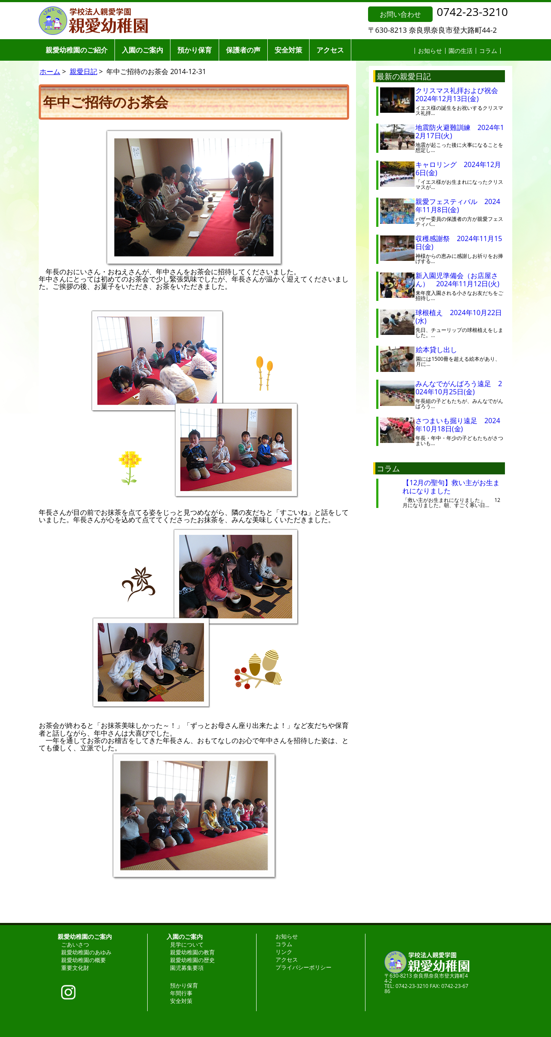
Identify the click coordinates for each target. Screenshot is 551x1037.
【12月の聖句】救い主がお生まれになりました (451, 486)
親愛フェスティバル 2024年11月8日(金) (457, 205)
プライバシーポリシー (303, 967)
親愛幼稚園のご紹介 (77, 50)
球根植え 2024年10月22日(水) (458, 316)
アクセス (330, 50)
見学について (187, 944)
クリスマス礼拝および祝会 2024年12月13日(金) (460, 94)
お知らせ (430, 50)
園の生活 (461, 50)
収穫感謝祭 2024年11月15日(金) (458, 242)
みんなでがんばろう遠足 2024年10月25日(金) (458, 387)
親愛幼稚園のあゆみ (86, 952)
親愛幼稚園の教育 (192, 952)
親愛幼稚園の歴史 (192, 960)
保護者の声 (243, 50)
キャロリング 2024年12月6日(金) (458, 168)
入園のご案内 (142, 50)
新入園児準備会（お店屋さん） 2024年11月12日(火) (457, 279)
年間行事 (181, 993)
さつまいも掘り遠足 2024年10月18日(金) (457, 424)
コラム (488, 50)
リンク (284, 952)
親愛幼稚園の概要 (83, 960)
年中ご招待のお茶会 (105, 102)
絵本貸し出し (443, 349)
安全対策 (288, 50)
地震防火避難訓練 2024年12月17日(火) (459, 131)
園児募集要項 (187, 968)
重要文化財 (75, 968)
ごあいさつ (75, 944)
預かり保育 (194, 50)
